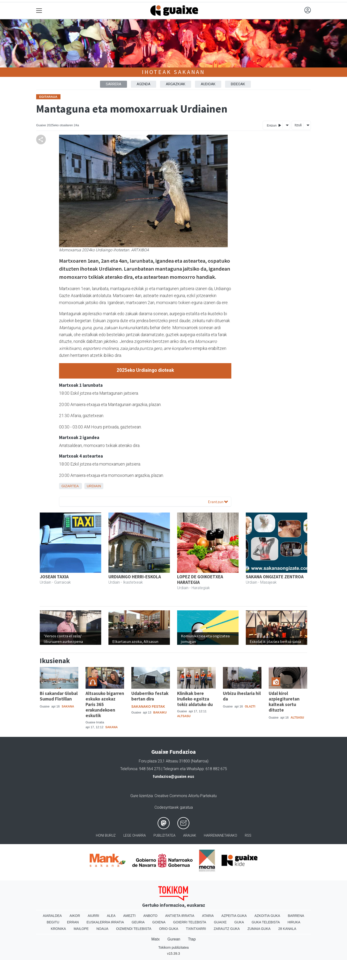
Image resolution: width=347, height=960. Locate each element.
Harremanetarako (220, 835)
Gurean (173, 939)
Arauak (189, 835)
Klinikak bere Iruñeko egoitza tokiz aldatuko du (195, 698)
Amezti (129, 916)
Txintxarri (196, 929)
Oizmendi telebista (134, 929)
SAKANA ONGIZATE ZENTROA (275, 577)
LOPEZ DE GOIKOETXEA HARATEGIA (200, 579)
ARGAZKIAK (175, 84)
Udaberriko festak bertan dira (149, 696)
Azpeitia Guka (234, 916)
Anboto (150, 916)
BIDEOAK (238, 84)
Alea (111, 916)
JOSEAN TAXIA (54, 577)
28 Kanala (287, 929)
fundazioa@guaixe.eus (173, 776)
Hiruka (293, 922)
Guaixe (220, 922)
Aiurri (93, 916)
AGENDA (143, 84)
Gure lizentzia (141, 795)
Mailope (81, 929)
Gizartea (70, 486)
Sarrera (113, 84)
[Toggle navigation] (39, 11)
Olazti (250, 706)
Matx (155, 939)
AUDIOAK (208, 84)
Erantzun (218, 501)
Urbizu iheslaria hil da (242, 696)
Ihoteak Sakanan (173, 72)
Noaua (102, 929)
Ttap (192, 939)
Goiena (158, 922)
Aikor (74, 916)
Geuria (138, 922)
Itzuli (298, 125)
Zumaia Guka (259, 929)
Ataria (208, 916)
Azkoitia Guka (267, 916)
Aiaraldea (52, 916)
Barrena (296, 916)
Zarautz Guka (227, 929)
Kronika (58, 929)
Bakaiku (160, 712)
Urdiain (94, 486)
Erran (73, 922)
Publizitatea (164, 835)
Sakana (68, 706)
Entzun (274, 125)
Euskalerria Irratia (105, 922)
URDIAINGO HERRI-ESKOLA (134, 577)
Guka (239, 922)
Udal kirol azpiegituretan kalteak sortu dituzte (284, 701)
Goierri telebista (189, 922)
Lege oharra (134, 835)
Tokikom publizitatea (173, 947)
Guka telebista (266, 922)
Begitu (53, 922)
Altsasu (184, 716)
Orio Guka (168, 929)
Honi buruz (106, 835)
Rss (248, 835)
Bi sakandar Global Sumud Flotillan (59, 696)
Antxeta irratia (179, 916)
